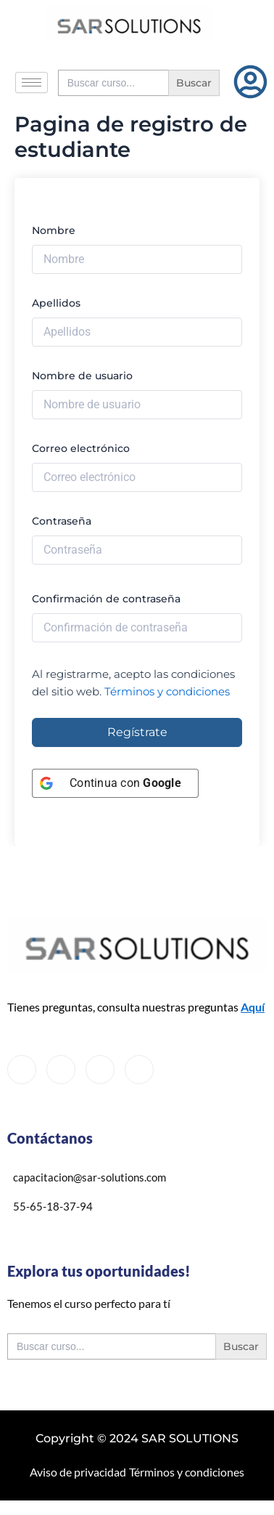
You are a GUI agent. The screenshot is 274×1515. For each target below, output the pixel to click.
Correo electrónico (81, 448)
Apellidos (56, 303)
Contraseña (61, 521)
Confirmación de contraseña (106, 598)
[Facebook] (21, 1069)
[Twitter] (60, 1069)
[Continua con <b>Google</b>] (115, 783)
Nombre (53, 230)
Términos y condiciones (167, 691)
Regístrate (137, 732)
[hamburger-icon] (31, 82)
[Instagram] (139, 1069)
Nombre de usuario (82, 375)
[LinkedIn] (100, 1069)
